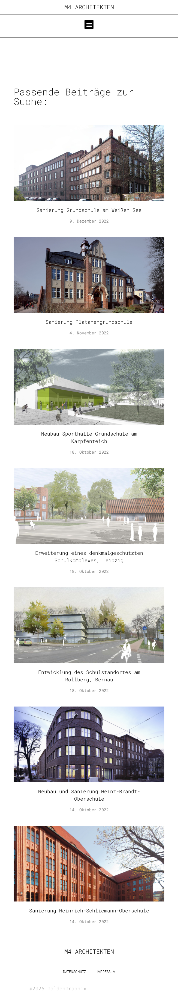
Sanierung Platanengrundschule (89, 322)
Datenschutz (74, 972)
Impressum (106, 972)
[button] (89, 24)
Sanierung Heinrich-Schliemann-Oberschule (89, 910)
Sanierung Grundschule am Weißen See (89, 210)
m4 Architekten (89, 7)
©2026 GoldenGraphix (57, 988)
